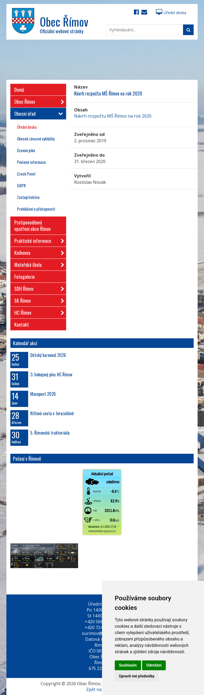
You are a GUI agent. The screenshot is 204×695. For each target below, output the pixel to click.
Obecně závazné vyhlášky (36, 139)
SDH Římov (37, 287)
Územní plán (26, 150)
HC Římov (37, 311)
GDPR (21, 185)
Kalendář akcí (25, 343)
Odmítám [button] (154, 665)
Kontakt (21, 324)
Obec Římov (37, 100)
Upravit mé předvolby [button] (136, 676)
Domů (19, 89)
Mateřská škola (37, 263)
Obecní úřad (37, 113)
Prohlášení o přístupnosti (36, 209)
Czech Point (26, 174)
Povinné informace (31, 162)
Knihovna (37, 251)
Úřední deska (171, 12)
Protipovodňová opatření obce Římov (32, 225)
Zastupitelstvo (28, 197)
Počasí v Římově (27, 458)
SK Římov (37, 299)
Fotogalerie (24, 276)
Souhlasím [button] (128, 665)
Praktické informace (37, 239)
